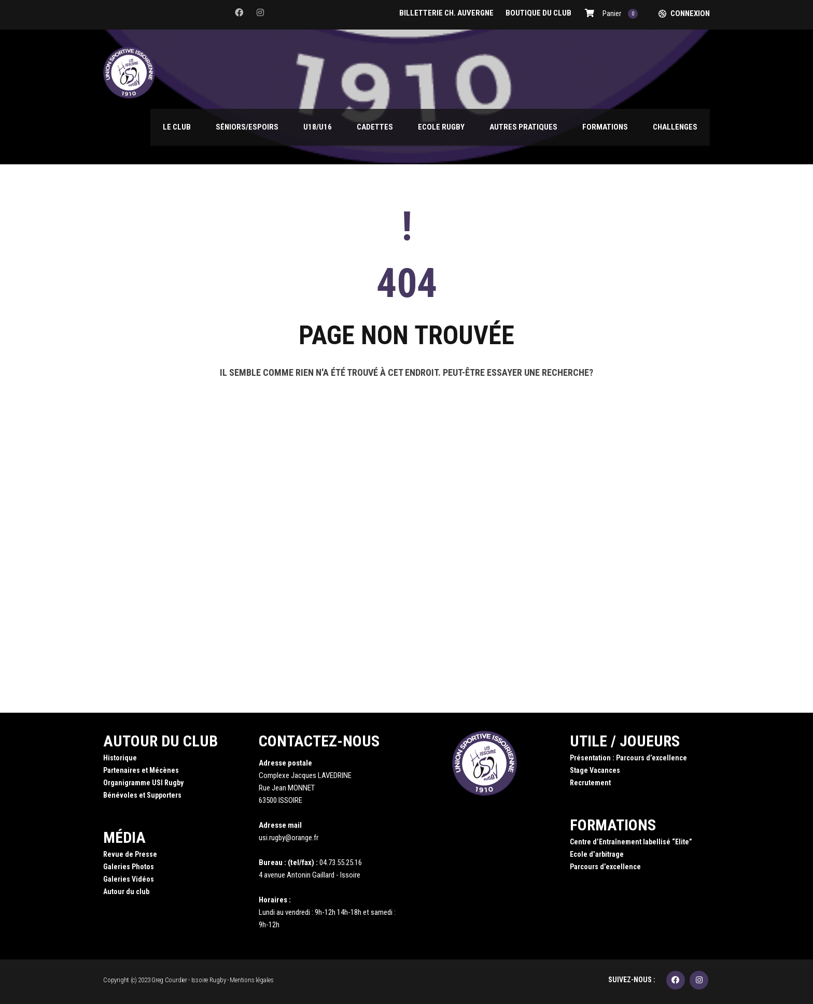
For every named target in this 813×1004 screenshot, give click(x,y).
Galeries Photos (128, 866)
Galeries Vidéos (128, 879)
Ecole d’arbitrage (597, 854)
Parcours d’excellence (605, 866)
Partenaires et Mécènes (141, 770)
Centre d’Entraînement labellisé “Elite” (631, 842)
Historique (120, 758)
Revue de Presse (130, 854)
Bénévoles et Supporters (142, 795)
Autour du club (126, 891)
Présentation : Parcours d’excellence (628, 758)
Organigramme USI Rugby (143, 783)
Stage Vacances (595, 770)
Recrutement (590, 783)
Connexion (690, 13)
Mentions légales (251, 980)
